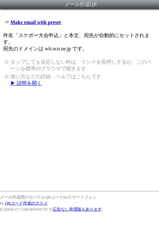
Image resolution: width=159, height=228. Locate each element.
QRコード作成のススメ (26, 203)
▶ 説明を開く (26, 83)
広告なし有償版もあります (77, 209)
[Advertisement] (79, 138)
